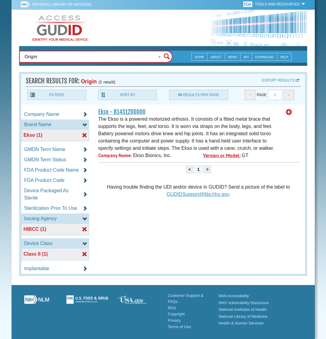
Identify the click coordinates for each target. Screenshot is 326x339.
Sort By (127, 95)
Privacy (174, 320)
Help (284, 57)
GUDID (60, 28)
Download (264, 57)
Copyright (176, 314)
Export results (278, 80)
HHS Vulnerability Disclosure (244, 302)
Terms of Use (179, 326)
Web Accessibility (234, 296)
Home (199, 57)
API (246, 57)
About (216, 57)
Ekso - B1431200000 (122, 112)
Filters (56, 95)
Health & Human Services (241, 323)
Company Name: (115, 155)
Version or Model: (221, 155)
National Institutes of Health (243, 309)
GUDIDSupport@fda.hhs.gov (198, 194)
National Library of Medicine (62, 4)
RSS (172, 308)
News (232, 57)
